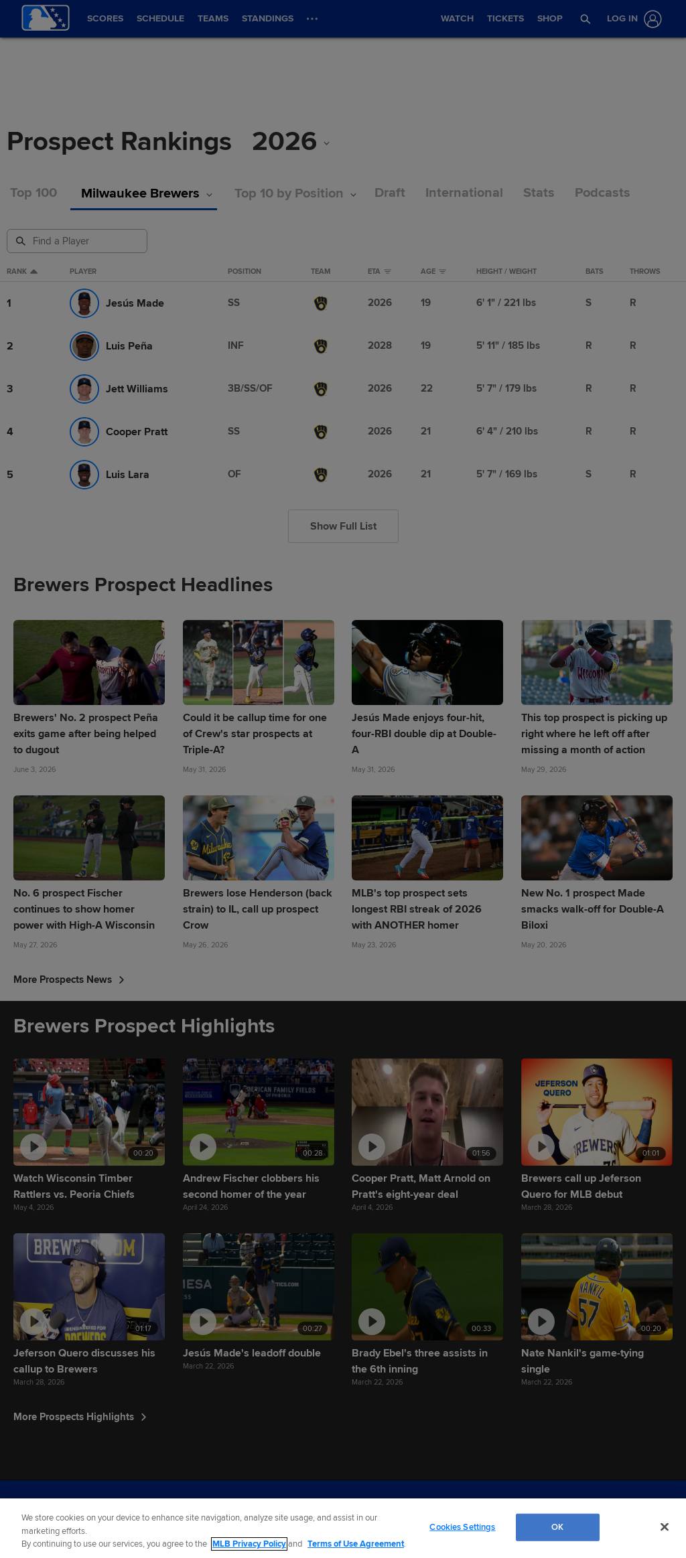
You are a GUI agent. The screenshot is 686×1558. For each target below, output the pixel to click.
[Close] (664, 1526)
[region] (343, 1528)
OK (557, 1526)
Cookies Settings (462, 1526)
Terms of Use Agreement (355, 1544)
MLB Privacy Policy (249, 1544)
